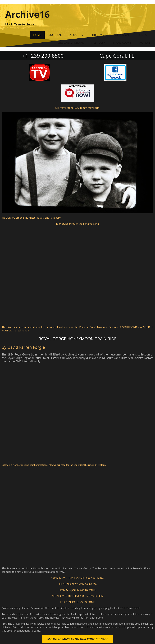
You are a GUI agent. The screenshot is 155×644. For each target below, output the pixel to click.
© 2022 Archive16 (78, 635)
